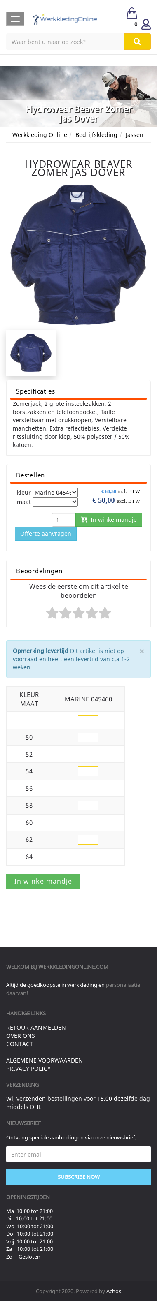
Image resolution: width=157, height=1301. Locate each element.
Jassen (134, 135)
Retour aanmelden (36, 1027)
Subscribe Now (79, 1177)
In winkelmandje (109, 519)
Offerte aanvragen (45, 533)
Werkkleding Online (39, 135)
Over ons (20, 1035)
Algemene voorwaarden (44, 1060)
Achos (113, 1291)
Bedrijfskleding (96, 135)
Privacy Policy (28, 1068)
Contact (19, 1044)
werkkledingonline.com (73, 966)
